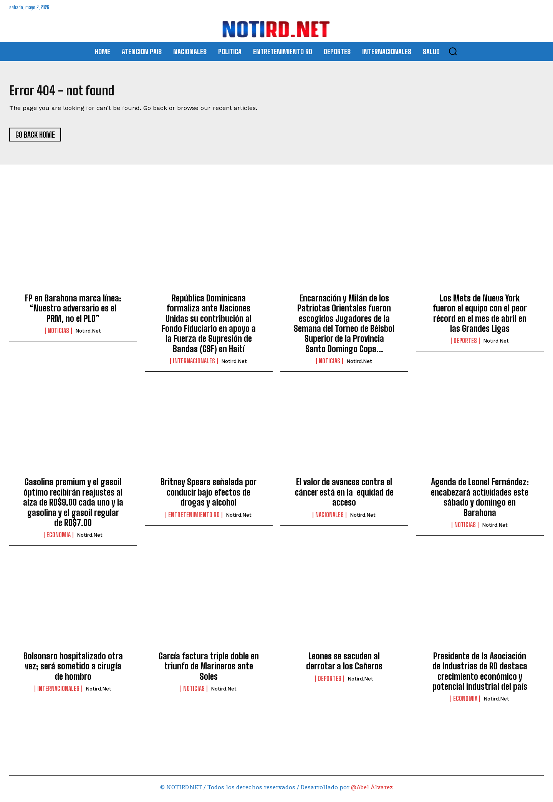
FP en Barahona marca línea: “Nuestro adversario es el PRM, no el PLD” (73, 311)
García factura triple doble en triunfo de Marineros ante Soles (209, 669)
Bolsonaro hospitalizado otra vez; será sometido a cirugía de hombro (73, 669)
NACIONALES (329, 518)
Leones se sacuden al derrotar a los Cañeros (344, 664)
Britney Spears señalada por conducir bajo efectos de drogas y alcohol (209, 496)
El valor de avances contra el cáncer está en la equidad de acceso (344, 496)
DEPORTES (465, 344)
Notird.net (88, 335)
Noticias (58, 334)
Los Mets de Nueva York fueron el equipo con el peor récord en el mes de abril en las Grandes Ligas (480, 316)
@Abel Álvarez (372, 791)
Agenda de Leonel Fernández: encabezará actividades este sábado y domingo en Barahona (480, 501)
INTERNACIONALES (194, 365)
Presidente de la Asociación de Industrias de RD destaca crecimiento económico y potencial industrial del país (479, 674)
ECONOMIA (58, 539)
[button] (453, 51)
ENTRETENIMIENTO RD (194, 518)
